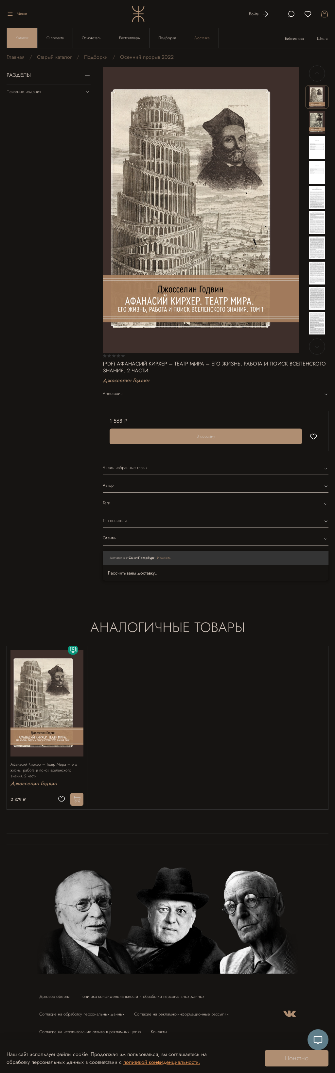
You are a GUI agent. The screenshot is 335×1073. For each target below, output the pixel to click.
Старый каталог (54, 57)
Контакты (159, 1029)
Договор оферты (54, 993)
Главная (16, 57)
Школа (322, 38)
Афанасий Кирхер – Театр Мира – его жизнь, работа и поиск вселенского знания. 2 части (46, 764)
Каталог (22, 38)
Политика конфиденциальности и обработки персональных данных (141, 993)
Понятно (297, 1058)
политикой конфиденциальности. (161, 1062)
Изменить (164, 557)
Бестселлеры (129, 38)
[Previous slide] (317, 73)
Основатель (91, 38)
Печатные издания (49, 92)
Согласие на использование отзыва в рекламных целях (90, 1029)
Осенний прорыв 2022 (147, 57)
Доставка (202, 38)
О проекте (55, 38)
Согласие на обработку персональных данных (81, 1011)
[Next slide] (317, 346)
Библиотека (294, 38)
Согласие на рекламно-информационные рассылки (181, 1011)
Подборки (167, 38)
